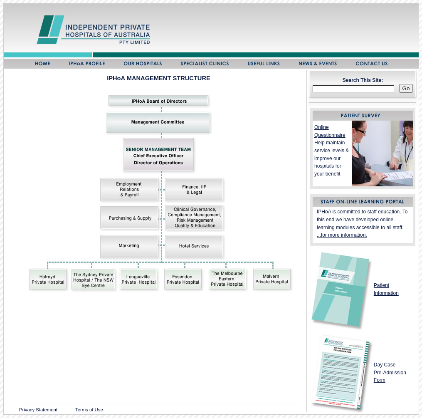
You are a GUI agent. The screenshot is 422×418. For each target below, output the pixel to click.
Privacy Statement (38, 409)
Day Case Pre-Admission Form (390, 372)
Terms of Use (89, 409)
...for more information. (342, 235)
